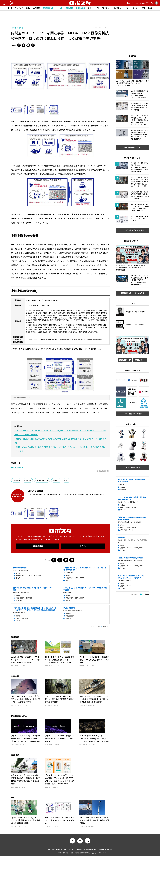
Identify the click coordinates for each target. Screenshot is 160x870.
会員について (81, 8)
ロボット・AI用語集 (29, 8)
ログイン (83, 546)
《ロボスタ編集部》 (102, 471)
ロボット (92, 8)
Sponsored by (95, 626)
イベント (130, 8)
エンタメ (139, 8)
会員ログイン (125, 359)
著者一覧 (51, 863)
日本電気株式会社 (18, 467)
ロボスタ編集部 (39, 490)
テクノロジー (108, 8)
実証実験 (17, 480)
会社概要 (59, 863)
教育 (147, 8)
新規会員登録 (38, 546)
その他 (154, 8)
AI (99, 8)
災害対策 (29, 480)
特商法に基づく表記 (106, 863)
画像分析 (59, 480)
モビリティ (120, 8)
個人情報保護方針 (90, 863)
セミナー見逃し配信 (65, 8)
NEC (70, 480)
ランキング (15, 8)
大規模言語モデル (44, 480)
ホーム (5, 8)
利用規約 (79, 863)
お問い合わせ (69, 863)
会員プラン (140, 359)
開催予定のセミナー (47, 8)
